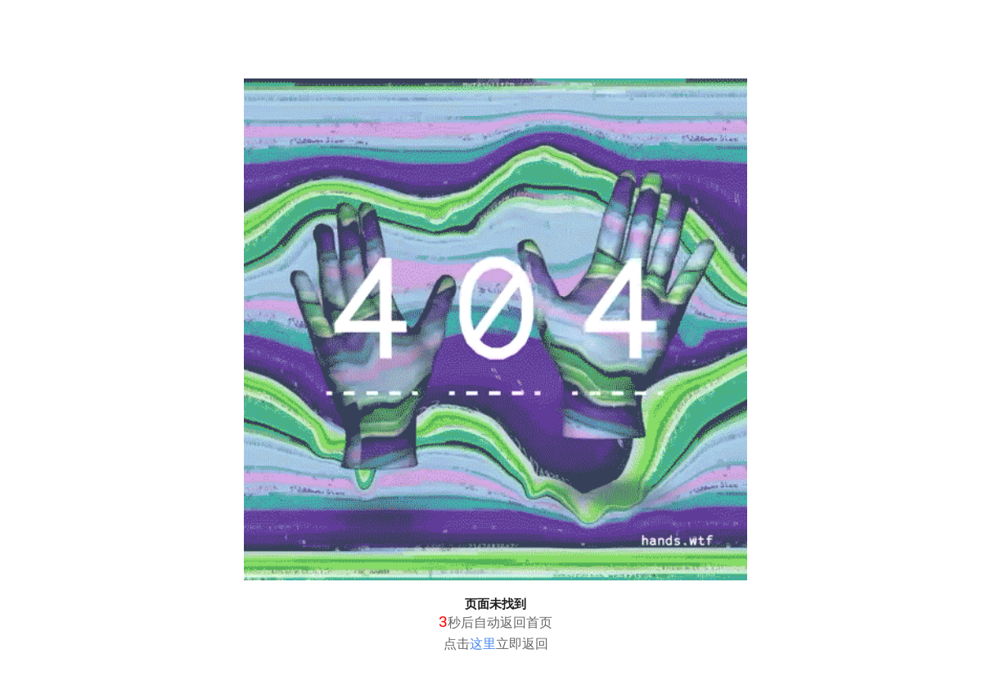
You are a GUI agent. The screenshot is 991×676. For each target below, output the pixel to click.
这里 (483, 643)
